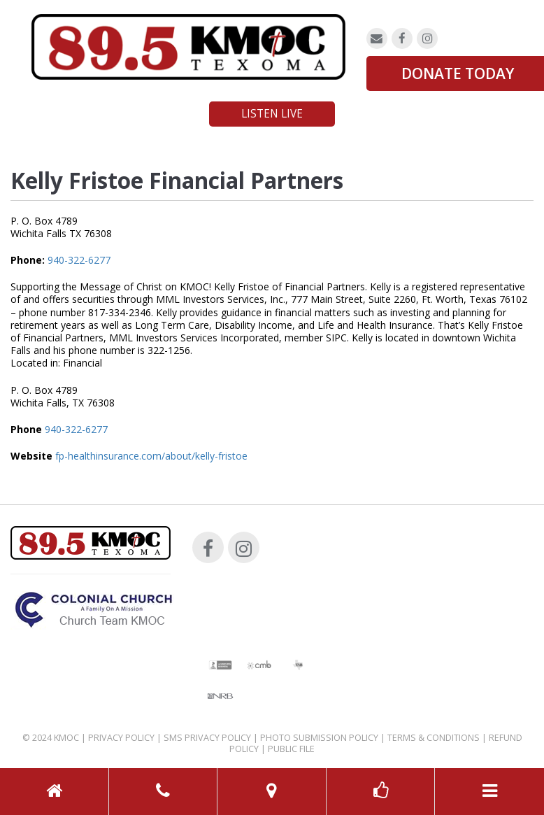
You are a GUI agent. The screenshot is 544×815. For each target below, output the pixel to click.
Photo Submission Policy (319, 738)
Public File (291, 749)
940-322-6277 (79, 260)
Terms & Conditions (433, 738)
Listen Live (272, 113)
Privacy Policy (121, 738)
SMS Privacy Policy (207, 738)
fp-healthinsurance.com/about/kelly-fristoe (151, 455)
